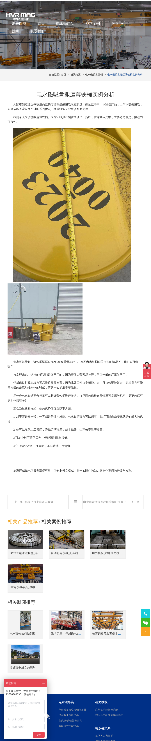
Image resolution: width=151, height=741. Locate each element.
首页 (42, 26)
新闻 (16, 33)
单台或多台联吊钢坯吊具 (72, 647)
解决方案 (76, 86)
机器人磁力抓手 (104, 673)
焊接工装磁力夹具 (105, 679)
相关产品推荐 (23, 534)
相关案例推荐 (57, 534)
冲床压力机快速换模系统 (109, 653)
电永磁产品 (66, 26)
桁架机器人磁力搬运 (106, 684)
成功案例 (94, 26)
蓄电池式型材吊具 (69, 663)
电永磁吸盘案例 (94, 86)
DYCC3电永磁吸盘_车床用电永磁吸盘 (34, 562)
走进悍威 (20, 26)
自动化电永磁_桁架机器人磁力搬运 (67, 562)
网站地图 (128, 728)
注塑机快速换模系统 (106, 647)
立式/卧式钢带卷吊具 (70, 658)
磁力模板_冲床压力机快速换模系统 (102, 562)
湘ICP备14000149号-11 (109, 728)
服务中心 (120, 26)
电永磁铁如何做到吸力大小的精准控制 (34, 605)
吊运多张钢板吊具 (69, 653)
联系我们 (39, 33)
